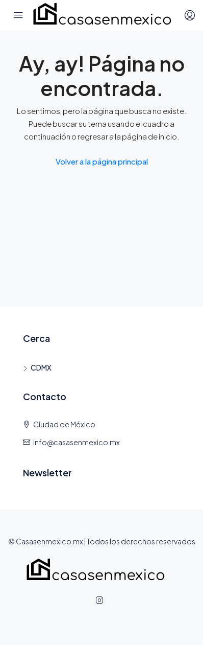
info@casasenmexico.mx (76, 442)
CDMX (41, 367)
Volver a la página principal (102, 161)
